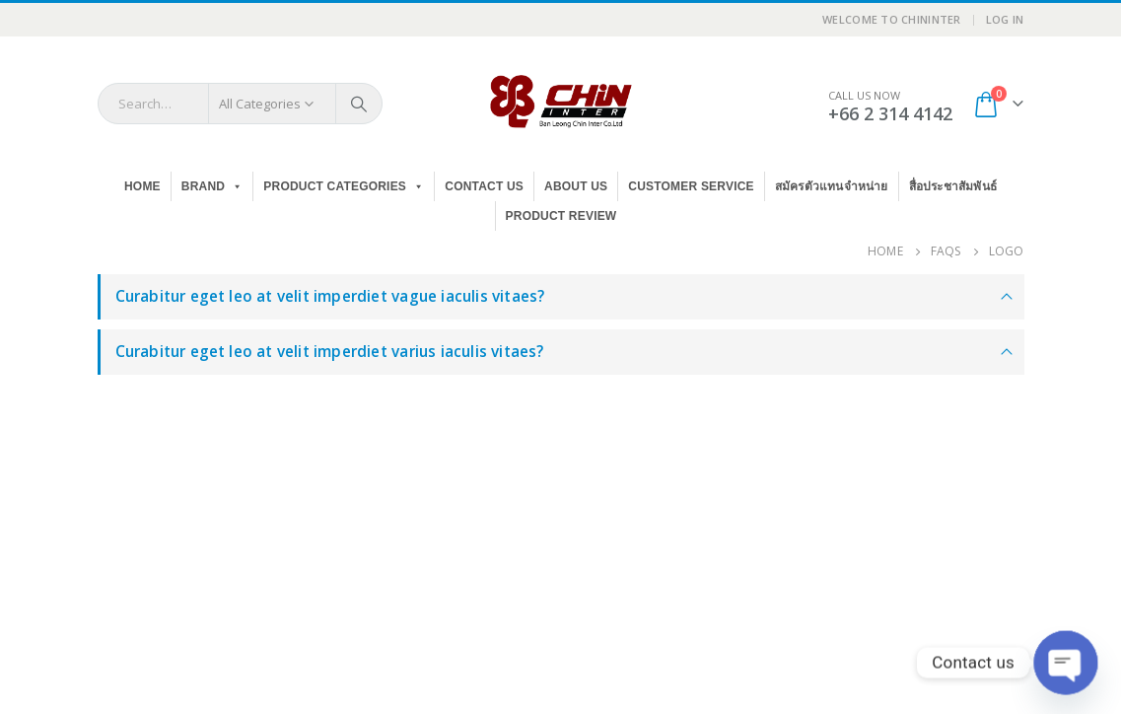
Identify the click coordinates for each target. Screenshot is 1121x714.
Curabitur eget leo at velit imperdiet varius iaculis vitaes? (329, 351)
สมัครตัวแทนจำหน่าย (831, 186)
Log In (1005, 19)
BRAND (212, 186)
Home (142, 186)
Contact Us (484, 186)
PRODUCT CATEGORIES (343, 186)
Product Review (561, 216)
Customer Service (690, 186)
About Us (575, 186)
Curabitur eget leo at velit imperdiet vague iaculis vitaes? (330, 296)
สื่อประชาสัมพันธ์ (953, 186)
